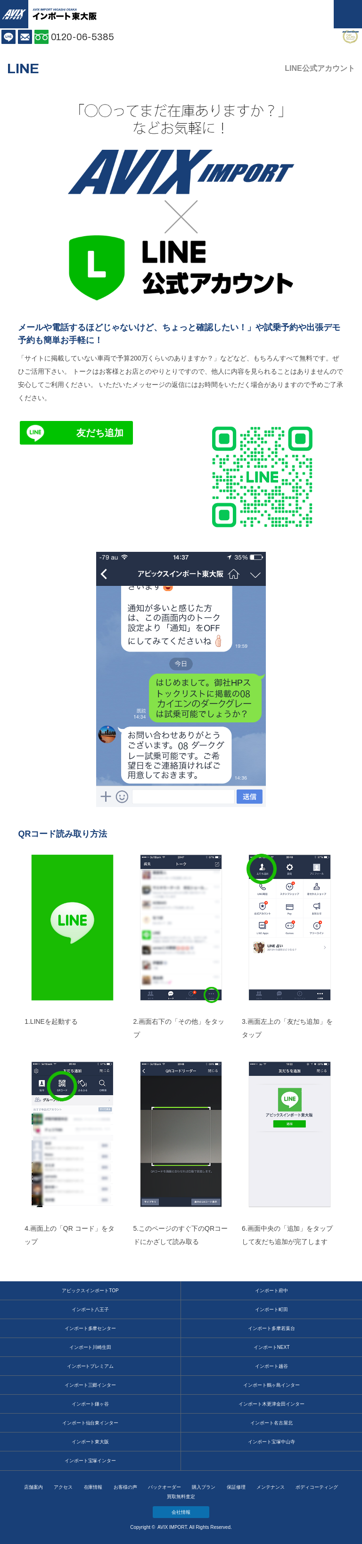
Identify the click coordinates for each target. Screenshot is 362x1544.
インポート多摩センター (90, 1328)
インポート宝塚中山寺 (271, 1441)
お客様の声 (125, 1487)
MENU (348, 14)
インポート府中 (271, 1290)
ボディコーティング (317, 1487)
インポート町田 (271, 1309)
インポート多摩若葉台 (271, 1328)
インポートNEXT (272, 1347)
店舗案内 (33, 1487)
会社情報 (181, 1512)
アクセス (63, 1487)
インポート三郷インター (90, 1385)
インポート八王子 (90, 1309)
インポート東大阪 (90, 1441)
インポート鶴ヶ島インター (271, 1385)
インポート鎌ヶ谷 (90, 1404)
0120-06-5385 (83, 37)
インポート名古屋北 (271, 1422)
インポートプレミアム (90, 1366)
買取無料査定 (181, 1496)
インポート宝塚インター (90, 1460)
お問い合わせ (25, 37)
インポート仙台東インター (90, 1422)
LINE (8, 37)
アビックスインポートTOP (90, 1290)
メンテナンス (270, 1487)
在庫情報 (93, 1487)
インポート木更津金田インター (271, 1404)
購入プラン (203, 1487)
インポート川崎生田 (90, 1347)
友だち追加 (99, 433)
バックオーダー (164, 1487)
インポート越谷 (271, 1366)
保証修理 (236, 1487)
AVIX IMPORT (14, 14)
